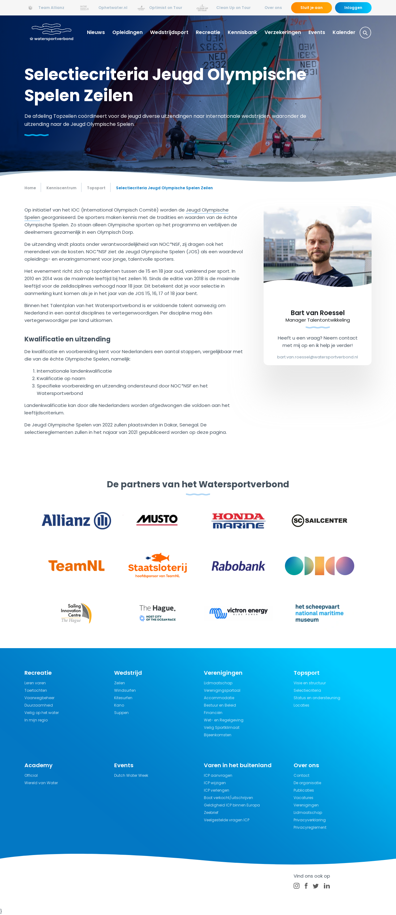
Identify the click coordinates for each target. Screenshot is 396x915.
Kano (119, 705)
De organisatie (307, 782)
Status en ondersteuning (317, 697)
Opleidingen (127, 32)
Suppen (121, 712)
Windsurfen (125, 690)
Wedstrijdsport (169, 32)
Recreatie (208, 32)
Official (31, 775)
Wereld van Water (41, 782)
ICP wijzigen (215, 782)
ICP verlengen (216, 790)
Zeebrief (211, 812)
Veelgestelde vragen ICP (226, 820)
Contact (301, 775)
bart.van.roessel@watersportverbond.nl (317, 357)
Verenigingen (306, 805)
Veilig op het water (41, 712)
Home (30, 187)
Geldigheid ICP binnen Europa (232, 805)
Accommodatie (219, 697)
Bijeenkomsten (217, 735)
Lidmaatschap (218, 683)
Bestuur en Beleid (220, 705)
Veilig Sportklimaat (221, 727)
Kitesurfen (123, 697)
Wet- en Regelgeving (223, 720)
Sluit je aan (311, 7)
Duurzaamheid (38, 705)
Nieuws (96, 32)
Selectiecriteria (307, 690)
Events (316, 32)
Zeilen (119, 683)
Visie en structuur (310, 683)
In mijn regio (36, 720)
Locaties (301, 705)
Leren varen (35, 683)
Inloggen (353, 7)
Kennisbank (242, 32)
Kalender (344, 32)
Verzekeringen (283, 32)
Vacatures (303, 797)
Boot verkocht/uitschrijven (228, 797)
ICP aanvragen (218, 775)
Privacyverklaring (310, 820)
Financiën (213, 712)
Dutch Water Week (131, 775)
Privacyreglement (310, 827)
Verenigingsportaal (222, 690)
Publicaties (304, 790)
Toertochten (35, 690)
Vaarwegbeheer (39, 697)
